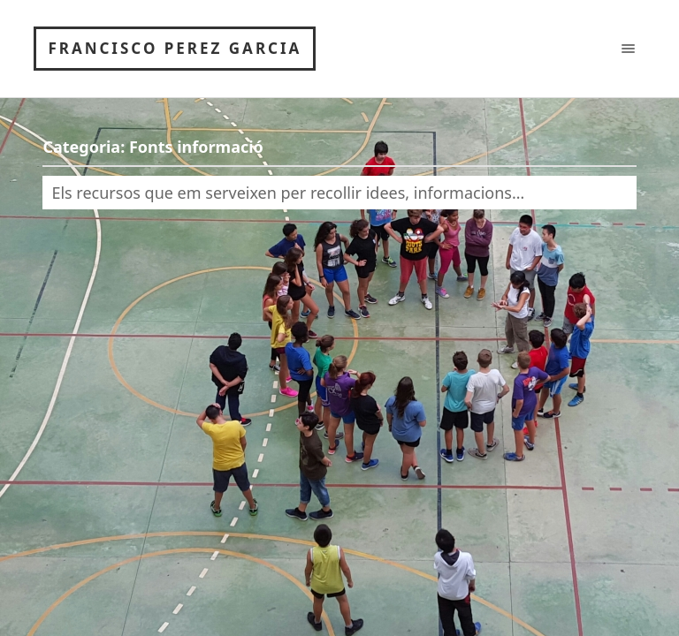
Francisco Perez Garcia (174, 48)
